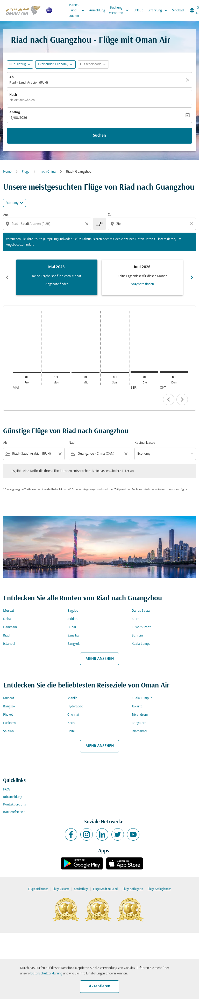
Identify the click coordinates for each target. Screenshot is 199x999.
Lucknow (9, 723)
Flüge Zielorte (61, 889)
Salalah (8, 731)
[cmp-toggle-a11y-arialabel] (99, 224)
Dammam (10, 627)
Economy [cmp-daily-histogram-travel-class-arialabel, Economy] (11, 203)
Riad (6, 636)
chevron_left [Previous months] (7, 277)
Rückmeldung (12, 797)
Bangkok (73, 644)
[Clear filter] (59, 454)
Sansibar (73, 636)
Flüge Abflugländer (159, 889)
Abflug (14, 112)
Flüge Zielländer (38, 889)
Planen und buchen (77, 10)
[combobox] (48, 224)
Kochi (71, 723)
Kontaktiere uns (14, 804)
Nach (13, 95)
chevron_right (182, 399)
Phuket (8, 715)
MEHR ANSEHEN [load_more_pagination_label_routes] (100, 659)
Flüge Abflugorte (133, 889)
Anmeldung (97, 10)
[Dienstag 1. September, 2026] (145, 372)
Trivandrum (140, 715)
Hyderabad (75, 706)
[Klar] (188, 79)
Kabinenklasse (144, 443)
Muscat (8, 611)
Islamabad (139, 731)
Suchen (99, 136)
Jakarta (137, 706)
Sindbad (178, 10)
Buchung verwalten (120, 10)
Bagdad (72, 611)
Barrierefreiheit (14, 812)
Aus (6, 215)
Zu (109, 215)
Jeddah (72, 619)
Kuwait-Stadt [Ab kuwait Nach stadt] (141, 627)
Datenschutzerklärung (46, 973)
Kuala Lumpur (142, 644)
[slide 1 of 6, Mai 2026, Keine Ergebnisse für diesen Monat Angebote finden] (56, 277)
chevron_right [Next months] (192, 277)
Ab (11, 77)
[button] (55, 64)
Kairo (135, 619)
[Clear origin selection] (87, 224)
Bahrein (137, 636)
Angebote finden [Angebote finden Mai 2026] (56, 284)
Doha (7, 619)
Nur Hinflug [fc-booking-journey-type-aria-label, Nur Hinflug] (17, 64)
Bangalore (139, 723)
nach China (48, 172)
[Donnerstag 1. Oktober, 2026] (174, 372)
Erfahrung (158, 10)
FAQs (7, 789)
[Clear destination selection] (192, 224)
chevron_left (169, 399)
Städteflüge (81, 889)
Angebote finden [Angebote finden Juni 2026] (142, 284)
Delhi (71, 731)
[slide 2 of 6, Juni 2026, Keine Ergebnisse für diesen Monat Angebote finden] (142, 277)
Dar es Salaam (142, 611)
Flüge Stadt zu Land (105, 889)
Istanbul (9, 644)
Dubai (71, 627)
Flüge (25, 172)
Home (7, 172)
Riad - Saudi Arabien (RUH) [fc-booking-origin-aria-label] (28, 83)
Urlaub (138, 10)
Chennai (73, 715)
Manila (72, 698)
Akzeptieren (99, 986)
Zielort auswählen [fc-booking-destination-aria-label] (22, 100)
